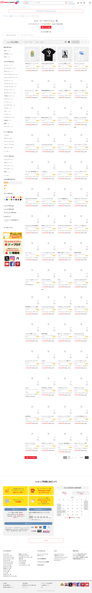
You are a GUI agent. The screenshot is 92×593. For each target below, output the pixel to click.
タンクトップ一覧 (7, 565)
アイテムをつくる (41, 551)
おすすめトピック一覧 (24, 555)
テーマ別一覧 (22, 563)
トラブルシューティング (59, 558)
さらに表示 (6, 151)
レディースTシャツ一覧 (8, 558)
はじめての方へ (40, 565)
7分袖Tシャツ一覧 (7, 568)
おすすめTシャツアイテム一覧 (9, 576)
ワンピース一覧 (6, 560)
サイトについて (57, 560)
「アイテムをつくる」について (61, 557)
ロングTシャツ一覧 (7, 566)
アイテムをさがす (7, 551)
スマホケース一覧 (7, 574)
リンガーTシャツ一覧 (8, 563)
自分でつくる (40, 555)
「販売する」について (59, 555)
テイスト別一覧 (22, 562)
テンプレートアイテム (27, 35)
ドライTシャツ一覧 (7, 555)
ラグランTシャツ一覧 (8, 562)
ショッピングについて (59, 554)
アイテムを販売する (41, 558)
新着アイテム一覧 (23, 554)
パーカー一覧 (6, 571)
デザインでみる (84, 42)
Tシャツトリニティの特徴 (43, 561)
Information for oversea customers (46, 11)
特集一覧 (21, 558)
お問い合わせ (76, 551)
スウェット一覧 (6, 569)
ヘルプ (46, 540)
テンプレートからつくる (42, 554)
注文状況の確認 (71, 4)
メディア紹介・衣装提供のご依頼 (80, 557)
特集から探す (9, 227)
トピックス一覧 (22, 560)
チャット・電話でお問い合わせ (80, 554)
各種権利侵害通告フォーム (79, 558)
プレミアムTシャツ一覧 (8, 557)
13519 (81, 457)
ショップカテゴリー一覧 (24, 565)
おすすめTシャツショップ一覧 (25, 557)
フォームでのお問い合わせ (79, 555)
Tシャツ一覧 (6, 554)
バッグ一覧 (5, 573)
